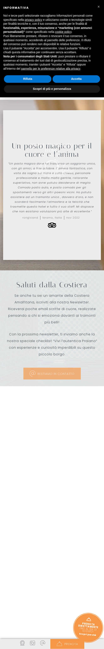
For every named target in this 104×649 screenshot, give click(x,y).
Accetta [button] (76, 78)
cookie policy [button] (63, 31)
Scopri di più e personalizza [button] (52, 88)
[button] (10, 580)
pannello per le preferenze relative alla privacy (50, 68)
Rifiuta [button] (27, 78)
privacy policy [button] (33, 19)
